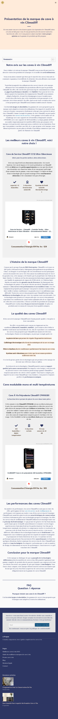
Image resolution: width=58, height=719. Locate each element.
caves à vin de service (22, 115)
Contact (5, 666)
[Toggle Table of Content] (52, 59)
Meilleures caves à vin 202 (11, 651)
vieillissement (44, 511)
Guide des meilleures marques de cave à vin (17, 654)
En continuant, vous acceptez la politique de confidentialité (29, 628)
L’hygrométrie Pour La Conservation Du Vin (17, 687)
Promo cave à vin (8, 657)
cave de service (30, 511)
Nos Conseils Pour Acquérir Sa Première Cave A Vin (20, 703)
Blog (4, 660)
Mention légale (7, 663)
